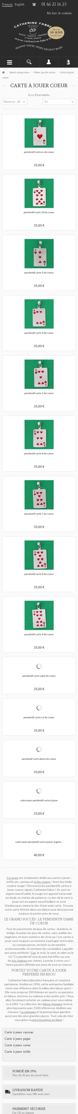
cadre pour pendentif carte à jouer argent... (39, 841)
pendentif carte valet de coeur (39, 675)
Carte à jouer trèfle (18, 1052)
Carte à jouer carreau (19, 1032)
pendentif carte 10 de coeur (39, 212)
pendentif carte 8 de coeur (39, 574)
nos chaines (19, 960)
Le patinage (28, 1012)
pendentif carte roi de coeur (39, 717)
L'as (33, 952)
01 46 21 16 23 (54, 4)
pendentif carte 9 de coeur (39, 634)
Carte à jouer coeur (18, 1045)
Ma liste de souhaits (59, 13)
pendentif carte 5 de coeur (39, 393)
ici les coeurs (42, 881)
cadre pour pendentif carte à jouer (39, 800)
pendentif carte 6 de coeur (39, 453)
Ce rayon (12, 878)
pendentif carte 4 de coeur (39, 332)
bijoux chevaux (52, 1004)
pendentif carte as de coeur (39, 152)
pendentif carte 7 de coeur (39, 513)
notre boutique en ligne (46, 1020)
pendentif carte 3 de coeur (39, 272)
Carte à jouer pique (18, 1039)
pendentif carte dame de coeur (39, 758)
